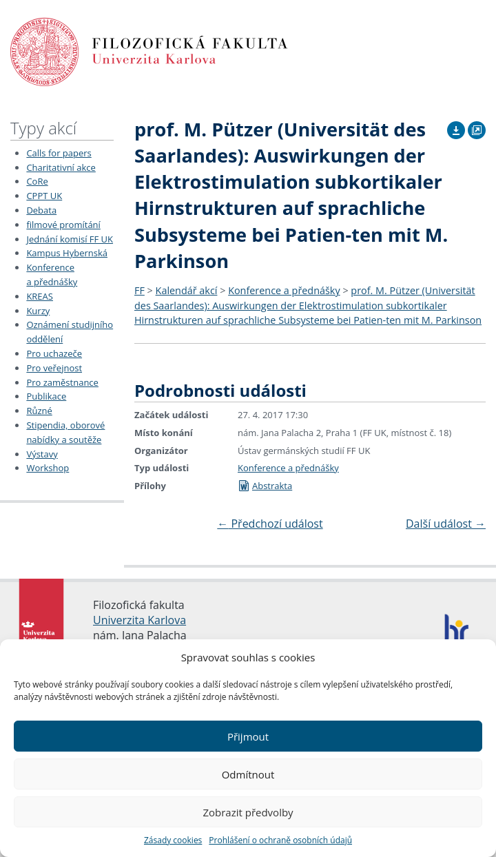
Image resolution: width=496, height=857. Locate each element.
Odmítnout (248, 774)
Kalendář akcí (187, 290)
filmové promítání (63, 224)
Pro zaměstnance (62, 382)
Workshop (47, 468)
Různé (39, 410)
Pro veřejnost (54, 368)
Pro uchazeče (54, 353)
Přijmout (248, 736)
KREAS (39, 296)
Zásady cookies (173, 840)
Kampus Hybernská (66, 253)
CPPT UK (44, 195)
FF (139, 290)
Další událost (446, 523)
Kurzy (38, 310)
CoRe (37, 181)
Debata (41, 210)
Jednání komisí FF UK (69, 239)
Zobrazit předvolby (248, 812)
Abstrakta (265, 485)
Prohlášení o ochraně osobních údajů (280, 840)
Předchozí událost (269, 523)
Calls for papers (58, 153)
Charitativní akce (60, 167)
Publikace (46, 396)
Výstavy (41, 454)
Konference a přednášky (284, 290)
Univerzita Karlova (139, 620)
